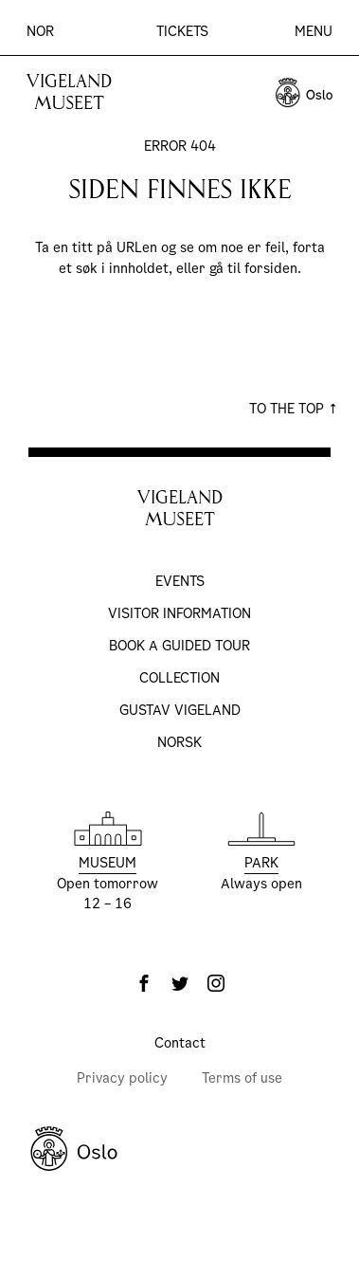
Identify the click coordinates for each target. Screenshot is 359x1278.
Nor (40, 31)
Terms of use (242, 1077)
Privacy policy (122, 1077)
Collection (179, 677)
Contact (180, 1042)
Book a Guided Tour (179, 645)
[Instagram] (215, 983)
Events (180, 581)
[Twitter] (179, 983)
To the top (293, 408)
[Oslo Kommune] (179, 1149)
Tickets (182, 31)
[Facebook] (144, 983)
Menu (313, 31)
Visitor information (179, 613)
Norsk (179, 742)
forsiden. (272, 268)
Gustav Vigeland (180, 710)
